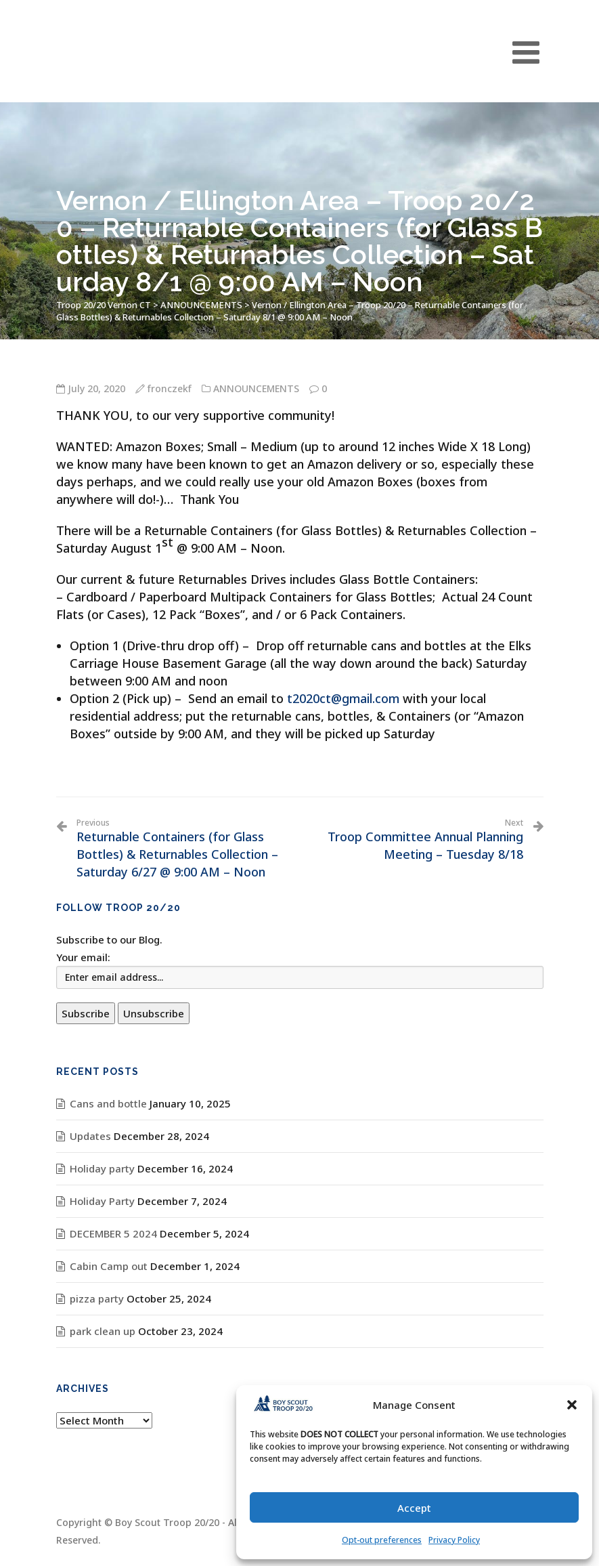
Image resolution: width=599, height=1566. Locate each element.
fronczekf (170, 388)
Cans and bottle (108, 1103)
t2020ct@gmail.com (343, 698)
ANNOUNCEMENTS (256, 388)
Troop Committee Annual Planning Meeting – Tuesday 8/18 (416, 840)
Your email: (83, 957)
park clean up (102, 1331)
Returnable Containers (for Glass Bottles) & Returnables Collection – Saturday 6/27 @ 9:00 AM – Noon (183, 849)
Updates (90, 1136)
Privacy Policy (454, 1540)
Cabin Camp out (109, 1266)
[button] (572, 1405)
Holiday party (102, 1168)
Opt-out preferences (382, 1540)
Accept (414, 1508)
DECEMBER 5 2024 (113, 1233)
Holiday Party (102, 1201)
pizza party (97, 1298)
